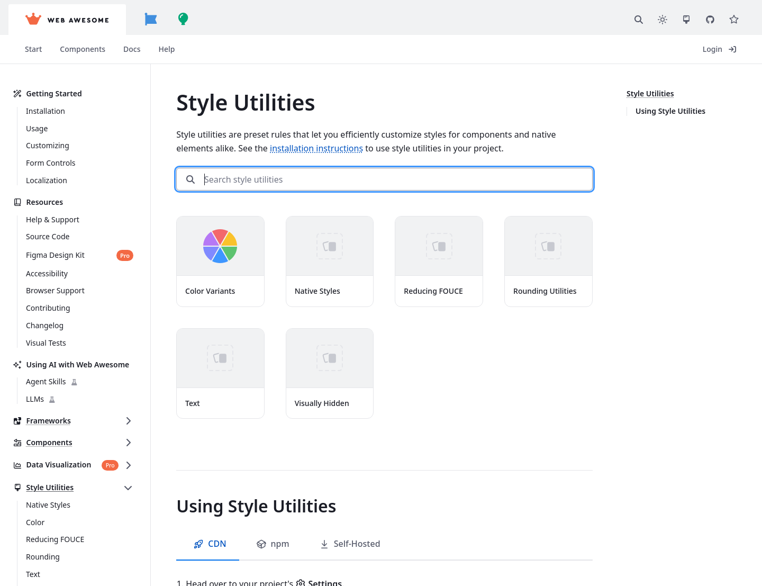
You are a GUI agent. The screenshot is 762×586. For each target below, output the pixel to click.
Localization (46, 180)
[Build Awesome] (183, 19)
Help (167, 49)
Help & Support (52, 219)
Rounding (43, 557)
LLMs (41, 399)
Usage (37, 128)
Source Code (47, 236)
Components (82, 49)
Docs (131, 49)
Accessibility (47, 273)
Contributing (48, 308)
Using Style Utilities (670, 111)
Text (33, 574)
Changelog (45, 325)
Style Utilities (43, 487)
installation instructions (316, 148)
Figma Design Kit (55, 255)
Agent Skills (52, 381)
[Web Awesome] (67, 19)
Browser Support (55, 290)
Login (720, 49)
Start (33, 49)
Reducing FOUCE (55, 539)
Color (35, 522)
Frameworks (42, 421)
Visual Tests (46, 343)
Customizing (47, 145)
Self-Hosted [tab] (349, 543)
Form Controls (51, 163)
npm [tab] (272, 543)
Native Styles (48, 505)
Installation (45, 111)
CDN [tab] (209, 543)
